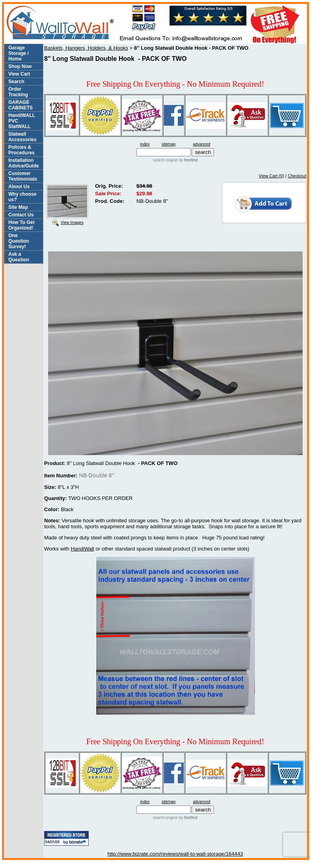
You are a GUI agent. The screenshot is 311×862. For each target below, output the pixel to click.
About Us (18, 186)
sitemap (168, 144)
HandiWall (82, 549)
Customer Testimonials (22, 176)
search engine (165, 160)
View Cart (19, 74)
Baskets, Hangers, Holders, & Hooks (86, 48)
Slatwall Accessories (22, 136)
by (187, 160)
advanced (201, 144)
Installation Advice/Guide (23, 163)
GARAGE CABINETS (20, 105)
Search (16, 81)
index (145, 144)
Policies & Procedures (21, 150)
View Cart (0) (271, 175)
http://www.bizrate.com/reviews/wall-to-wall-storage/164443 (175, 854)
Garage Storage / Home (18, 53)
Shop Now (20, 66)
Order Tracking (18, 91)
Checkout (297, 175)
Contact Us (20, 215)
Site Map (18, 207)
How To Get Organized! (21, 225)
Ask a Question (18, 257)
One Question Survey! (18, 241)
